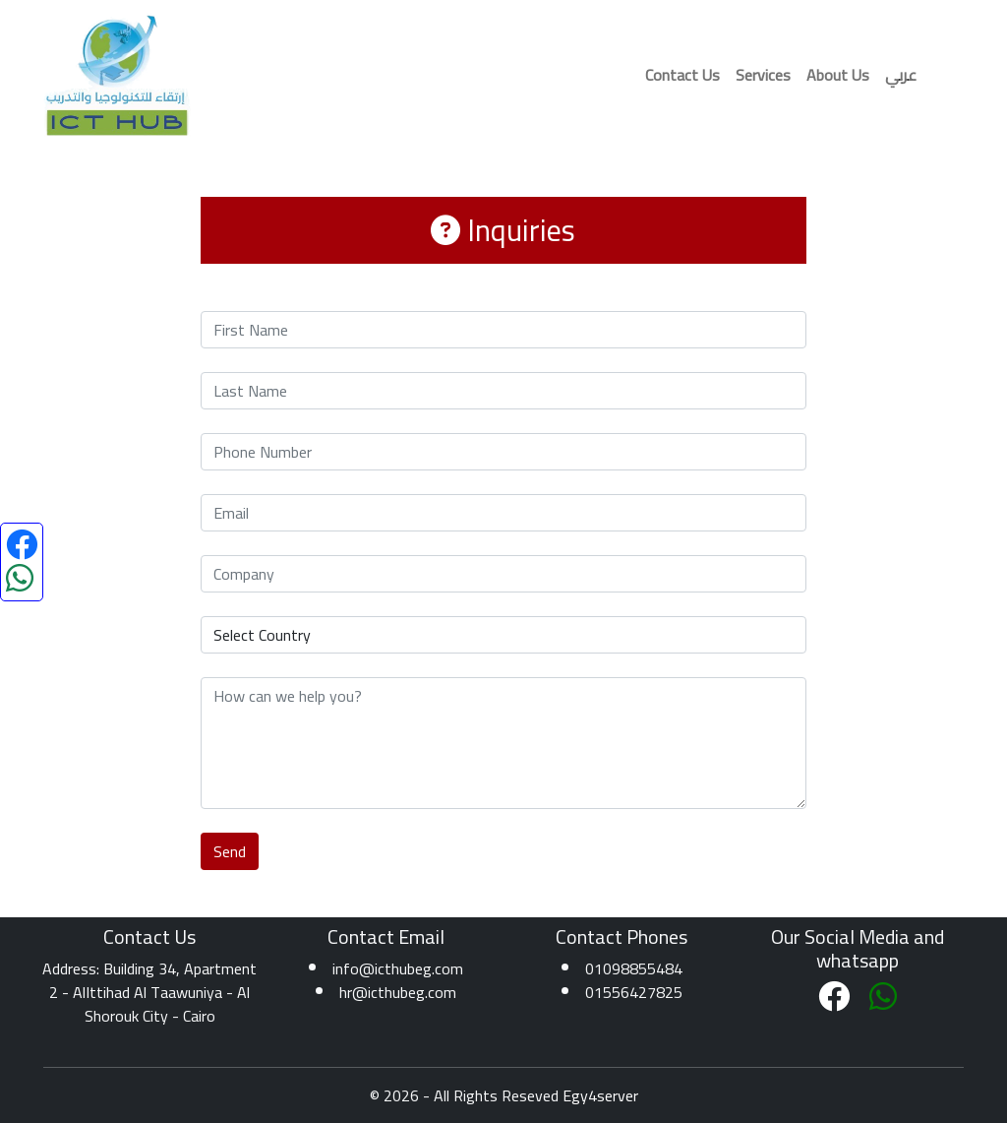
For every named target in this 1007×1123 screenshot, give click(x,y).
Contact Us (682, 75)
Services (763, 75)
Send (229, 851)
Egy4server (600, 1095)
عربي (901, 75)
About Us (837, 75)
